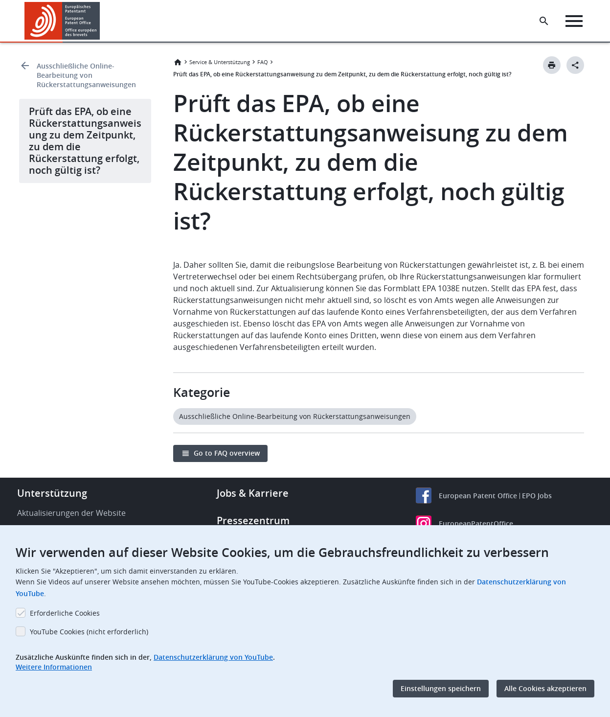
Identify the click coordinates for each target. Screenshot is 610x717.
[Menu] (574, 21)
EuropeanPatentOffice (476, 523)
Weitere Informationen (54, 666)
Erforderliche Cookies (65, 613)
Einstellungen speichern (441, 688)
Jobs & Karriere (253, 493)
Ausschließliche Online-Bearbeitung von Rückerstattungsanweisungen (86, 75)
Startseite (177, 62)
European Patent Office (478, 495)
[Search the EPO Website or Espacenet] (544, 21)
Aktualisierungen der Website (71, 513)
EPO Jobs (537, 495)
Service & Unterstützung (219, 62)
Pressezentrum (253, 520)
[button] (101, 21)
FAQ (262, 62)
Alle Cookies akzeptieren (545, 688)
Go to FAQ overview (227, 453)
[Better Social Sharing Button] (575, 65)
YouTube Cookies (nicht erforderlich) (89, 631)
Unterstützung (52, 493)
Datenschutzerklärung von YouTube (213, 657)
